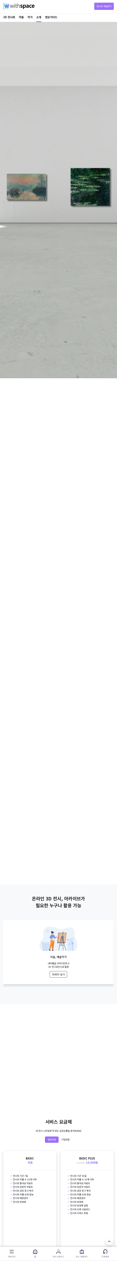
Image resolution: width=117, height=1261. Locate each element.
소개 (38, 17)
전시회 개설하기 (104, 6)
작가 (29, 17)
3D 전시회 (9, 17)
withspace (19, 6)
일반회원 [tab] (52, 1139)
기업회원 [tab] (65, 1139)
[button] (11, 1253)
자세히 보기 (58, 974)
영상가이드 (51, 17)
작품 (21, 17)
